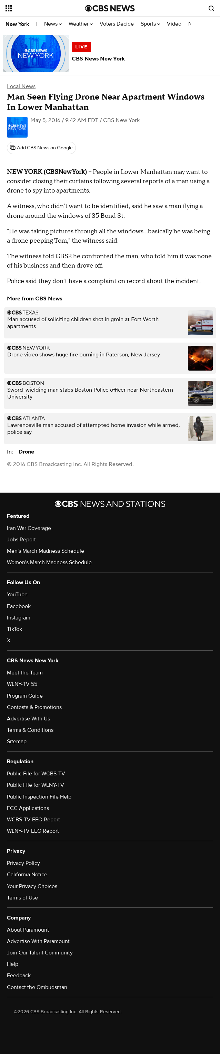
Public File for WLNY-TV (35, 785)
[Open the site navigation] (40, 8)
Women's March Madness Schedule (49, 562)
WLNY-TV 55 (22, 684)
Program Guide (25, 696)
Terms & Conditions (30, 730)
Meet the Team (25, 672)
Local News (21, 86)
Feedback (19, 975)
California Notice (27, 874)
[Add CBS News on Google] (41, 148)
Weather (81, 24)
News (53, 24)
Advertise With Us (28, 718)
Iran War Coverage (29, 528)
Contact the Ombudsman (37, 987)
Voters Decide (117, 24)
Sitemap (17, 741)
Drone (26, 451)
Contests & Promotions (34, 707)
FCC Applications (28, 808)
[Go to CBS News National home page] (110, 8)
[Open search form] (211, 8)
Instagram (18, 618)
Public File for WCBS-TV (36, 773)
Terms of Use (22, 898)
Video (174, 24)
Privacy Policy (23, 863)
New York (17, 24)
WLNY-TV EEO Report (33, 831)
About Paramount (28, 930)
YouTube (17, 594)
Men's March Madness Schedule (45, 551)
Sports (150, 24)
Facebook (19, 606)
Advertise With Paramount (38, 941)
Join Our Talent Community (40, 952)
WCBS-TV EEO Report (33, 819)
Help (12, 964)
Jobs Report (21, 539)
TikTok (14, 629)
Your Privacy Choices (32, 886)
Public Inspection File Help (39, 797)
